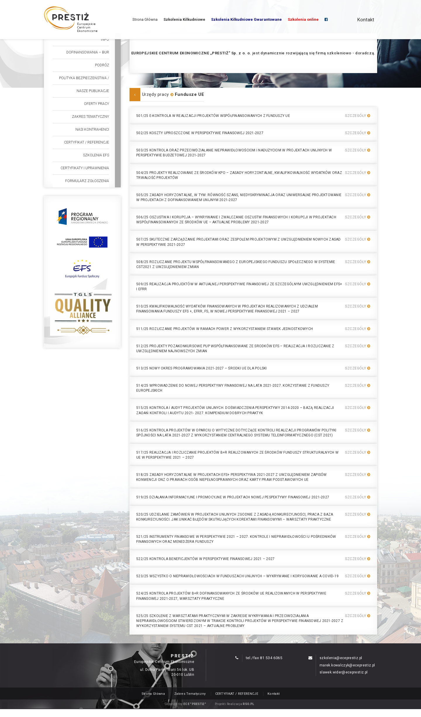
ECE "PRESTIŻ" (194, 704)
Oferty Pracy (96, 104)
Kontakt (365, 20)
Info (105, 39)
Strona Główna (145, 19)
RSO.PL (248, 704)
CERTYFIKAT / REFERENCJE (86, 142)
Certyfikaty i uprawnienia (85, 168)
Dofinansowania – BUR (87, 52)
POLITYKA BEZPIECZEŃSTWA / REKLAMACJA (84, 80)
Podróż (102, 65)
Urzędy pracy (155, 94)
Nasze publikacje (93, 91)
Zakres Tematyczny (90, 117)
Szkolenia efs (96, 155)
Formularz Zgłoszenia (87, 181)
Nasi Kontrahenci (92, 129)
